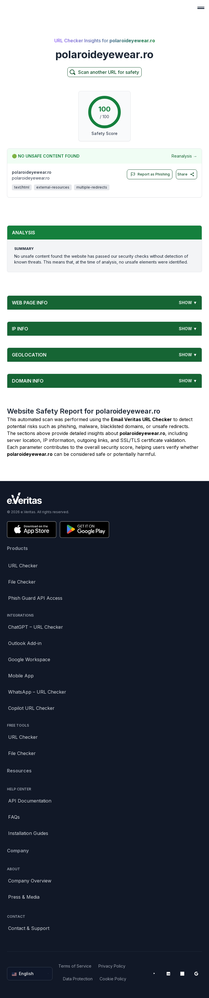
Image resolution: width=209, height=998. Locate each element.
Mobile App (21, 676)
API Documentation (29, 801)
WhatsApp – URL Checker (37, 692)
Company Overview (29, 881)
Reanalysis (184, 156)
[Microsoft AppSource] (182, 973)
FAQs (14, 817)
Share (185, 174)
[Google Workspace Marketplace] (196, 973)
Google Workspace (29, 659)
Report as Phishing (149, 174)
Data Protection (78, 978)
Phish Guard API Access (35, 598)
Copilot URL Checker (31, 708)
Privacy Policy (111, 966)
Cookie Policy (113, 978)
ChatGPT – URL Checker (35, 627)
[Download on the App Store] (31, 529)
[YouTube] (154, 973)
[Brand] (104, 498)
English (30, 974)
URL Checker (23, 566)
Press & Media (23, 897)
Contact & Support (28, 928)
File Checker (22, 582)
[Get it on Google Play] (84, 529)
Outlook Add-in (25, 643)
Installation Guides (28, 833)
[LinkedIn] (168, 973)
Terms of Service (74, 966)
